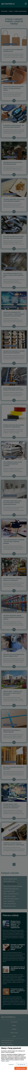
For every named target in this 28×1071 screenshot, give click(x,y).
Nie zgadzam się (21, 1064)
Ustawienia (11, 1064)
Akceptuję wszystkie (20, 1068)
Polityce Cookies (5, 1061)
